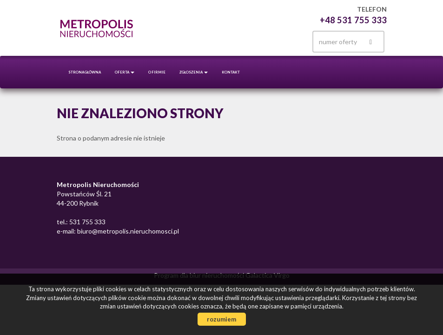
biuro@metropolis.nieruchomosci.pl (127, 231)
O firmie (156, 72)
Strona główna (84, 72)
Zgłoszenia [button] (193, 72)
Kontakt (231, 72)
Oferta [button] (124, 72)
